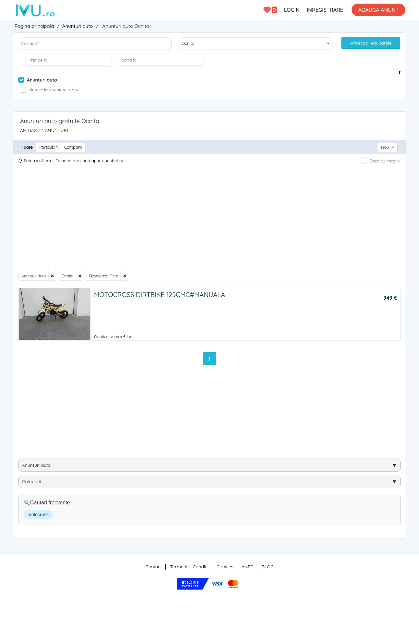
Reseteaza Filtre (103, 275)
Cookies (225, 567)
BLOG (268, 567)
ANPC (247, 567)
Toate (27, 147)
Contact (153, 567)
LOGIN (292, 10)
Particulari (48, 147)
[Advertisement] (209, 217)
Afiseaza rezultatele (371, 43)
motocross (38, 514)
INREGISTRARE (325, 10)
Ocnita (67, 275)
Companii (73, 147)
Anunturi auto (33, 275)
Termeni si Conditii (189, 567)
